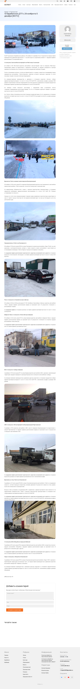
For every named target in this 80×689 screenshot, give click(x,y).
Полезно (25, 672)
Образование (26, 662)
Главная (6, 655)
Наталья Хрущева (46, 668)
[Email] (30, 606)
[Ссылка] (5, 1)
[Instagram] (71, 1)
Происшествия (26, 669)
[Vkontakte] (61, 1)
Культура (25, 660)
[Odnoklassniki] (64, 1)
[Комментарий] (30, 596)
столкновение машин (65, 57)
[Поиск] (57, 1)
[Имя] (30, 602)
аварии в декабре (67, 52)
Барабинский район (64, 56)
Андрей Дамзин (67, 33)
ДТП (70, 56)
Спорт (24, 657)
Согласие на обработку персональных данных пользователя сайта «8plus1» (49, 660)
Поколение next (27, 667)
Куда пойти (25, 674)
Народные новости (27, 676)
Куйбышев (6, 662)
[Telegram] (74, 1)
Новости (6, 657)
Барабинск (67, 54)
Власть (24, 664)
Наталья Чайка (45, 673)
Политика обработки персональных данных (47, 656)
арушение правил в (11, 309)
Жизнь (24, 655)
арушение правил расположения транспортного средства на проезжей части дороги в (28, 253)
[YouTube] (68, 1)
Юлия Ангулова (45, 670)
